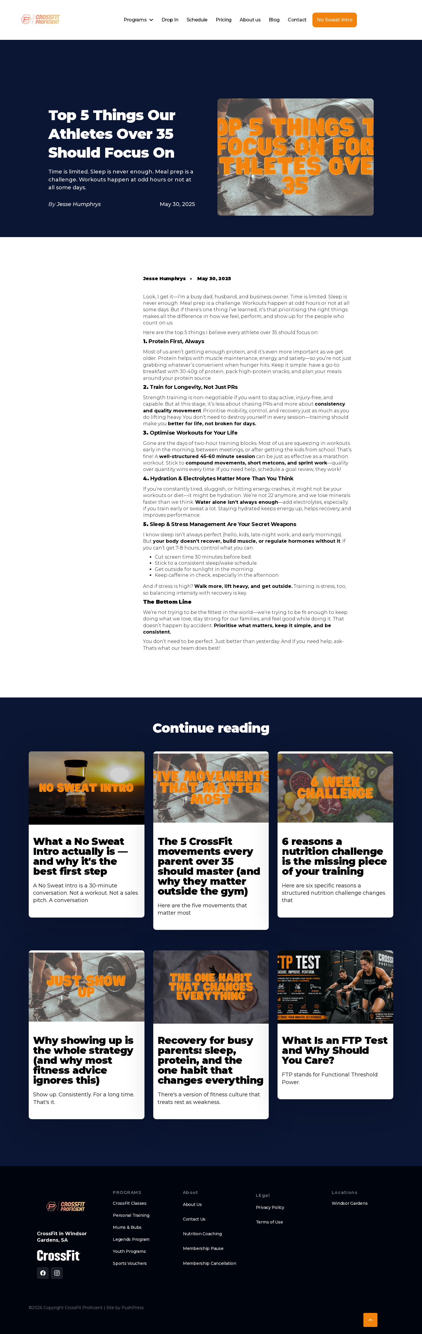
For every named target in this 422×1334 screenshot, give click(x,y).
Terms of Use (269, 1222)
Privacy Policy (270, 1207)
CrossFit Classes (130, 1203)
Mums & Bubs (127, 1227)
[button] (138, 20)
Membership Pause (203, 1248)
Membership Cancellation (209, 1263)
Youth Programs (129, 1251)
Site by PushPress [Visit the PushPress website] (125, 1307)
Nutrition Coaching (202, 1233)
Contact (297, 20)
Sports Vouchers (130, 1263)
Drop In (169, 20)
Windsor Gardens (350, 1203)
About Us (192, 1204)
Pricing (224, 20)
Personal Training (131, 1215)
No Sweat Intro (335, 20)
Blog (274, 20)
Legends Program (131, 1239)
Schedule (197, 20)
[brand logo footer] (65, 1207)
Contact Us (194, 1219)
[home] (40, 20)
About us (250, 20)
